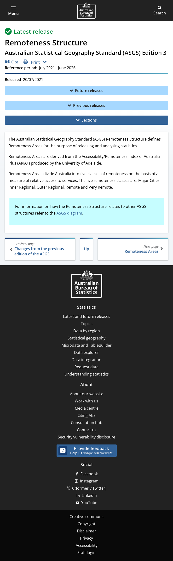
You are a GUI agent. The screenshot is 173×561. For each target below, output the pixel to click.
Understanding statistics (86, 374)
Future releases (89, 90)
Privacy (86, 538)
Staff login (86, 552)
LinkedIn (89, 495)
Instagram (89, 481)
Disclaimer (86, 531)
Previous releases (89, 105)
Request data (86, 367)
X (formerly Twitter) (89, 488)
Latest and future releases (86, 316)
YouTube (89, 502)
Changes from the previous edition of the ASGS (40, 249)
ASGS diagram (69, 213)
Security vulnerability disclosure (86, 437)
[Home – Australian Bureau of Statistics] (86, 284)
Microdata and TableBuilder (87, 345)
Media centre (86, 408)
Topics (86, 323)
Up (86, 249)
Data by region (86, 330)
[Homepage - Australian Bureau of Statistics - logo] (86, 10)
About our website (86, 393)
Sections (89, 120)
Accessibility (87, 545)
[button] (13, 10)
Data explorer (86, 352)
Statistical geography (86, 338)
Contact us (86, 429)
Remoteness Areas (132, 249)
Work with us (86, 401)
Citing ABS (86, 415)
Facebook (89, 473)
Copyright (86, 523)
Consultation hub (86, 422)
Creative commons (86, 516)
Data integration (86, 359)
